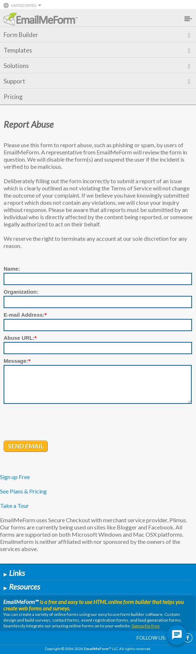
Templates (97, 50)
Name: (12, 269)
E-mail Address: (25, 315)
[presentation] (58, 423)
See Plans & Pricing (23, 491)
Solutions (97, 65)
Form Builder (97, 35)
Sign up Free (15, 476)
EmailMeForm (40, 19)
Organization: (21, 292)
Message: (17, 361)
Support (97, 81)
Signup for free (146, 625)
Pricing (13, 96)
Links (14, 572)
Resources (22, 586)
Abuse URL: (20, 338)
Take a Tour (14, 505)
